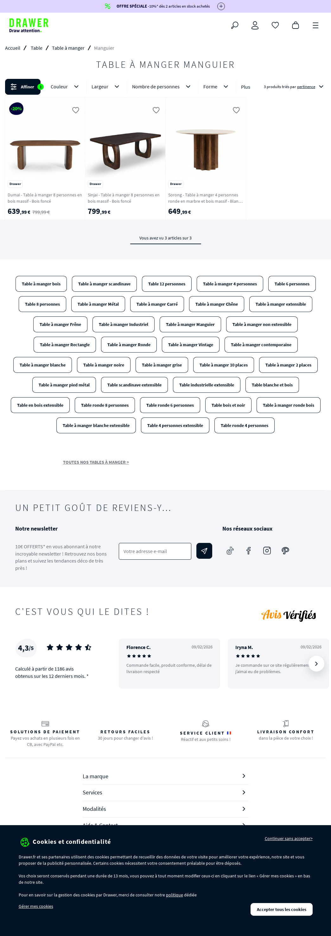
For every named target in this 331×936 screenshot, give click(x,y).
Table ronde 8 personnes (105, 405)
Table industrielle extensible (206, 385)
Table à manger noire (103, 365)
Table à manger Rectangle (65, 344)
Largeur (107, 87)
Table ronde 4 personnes (244, 425)
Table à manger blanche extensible (96, 425)
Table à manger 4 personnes (230, 284)
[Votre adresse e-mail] (155, 551)
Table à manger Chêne (216, 304)
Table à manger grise (162, 365)
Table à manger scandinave (104, 284)
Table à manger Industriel (123, 324)
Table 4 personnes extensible (175, 425)
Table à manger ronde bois (288, 405)
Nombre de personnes (162, 87)
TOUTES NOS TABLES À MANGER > (96, 462)
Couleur (66, 87)
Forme (217, 87)
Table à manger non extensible (261, 324)
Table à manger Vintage (190, 344)
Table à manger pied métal (64, 385)
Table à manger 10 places (224, 365)
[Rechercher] (235, 25)
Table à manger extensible (281, 304)
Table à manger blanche (43, 365)
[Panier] (295, 24)
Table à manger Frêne (60, 324)
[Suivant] (316, 664)
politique (174, 895)
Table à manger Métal (98, 304)
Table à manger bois (41, 284)
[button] (165, 86)
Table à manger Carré (157, 304)
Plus (245, 87)
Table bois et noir (228, 405)
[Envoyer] (204, 551)
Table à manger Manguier (190, 324)
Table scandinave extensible (134, 385)
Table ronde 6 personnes (170, 405)
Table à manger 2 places (288, 365)
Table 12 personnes (166, 284)
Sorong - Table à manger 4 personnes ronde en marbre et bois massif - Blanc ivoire (204, 201)
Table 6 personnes (292, 284)
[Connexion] (255, 25)
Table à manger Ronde (128, 344)
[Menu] (316, 24)
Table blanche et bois (272, 385)
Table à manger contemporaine (261, 344)
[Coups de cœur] (275, 24)
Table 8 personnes (42, 304)
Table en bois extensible (40, 405)
